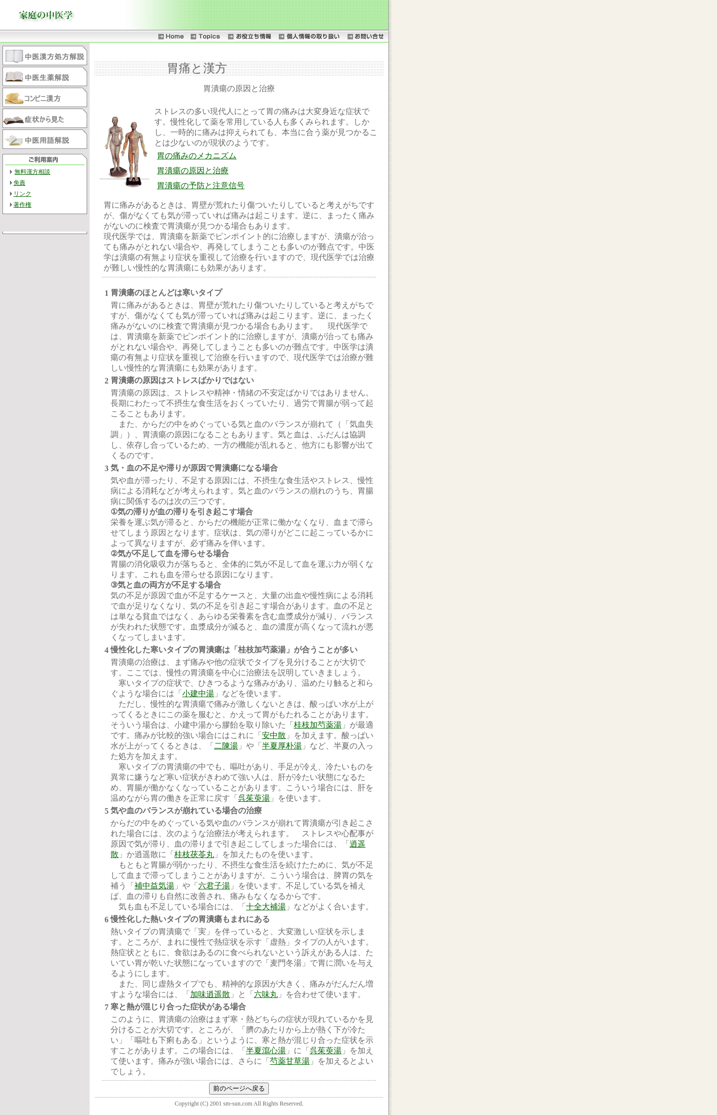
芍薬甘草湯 (290, 1061)
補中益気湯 (154, 885)
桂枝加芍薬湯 (318, 725)
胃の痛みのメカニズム (197, 155)
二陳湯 (226, 746)
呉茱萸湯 (254, 798)
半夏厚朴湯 (282, 746)
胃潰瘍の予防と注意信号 (200, 185)
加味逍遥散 (210, 994)
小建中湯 (198, 693)
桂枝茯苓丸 (194, 854)
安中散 (274, 735)
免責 (19, 182)
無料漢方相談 (32, 171)
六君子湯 (214, 885)
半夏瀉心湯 (266, 1050)
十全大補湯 (266, 906)
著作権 (22, 204)
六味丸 (266, 994)
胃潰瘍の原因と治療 (193, 170)
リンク (22, 193)
